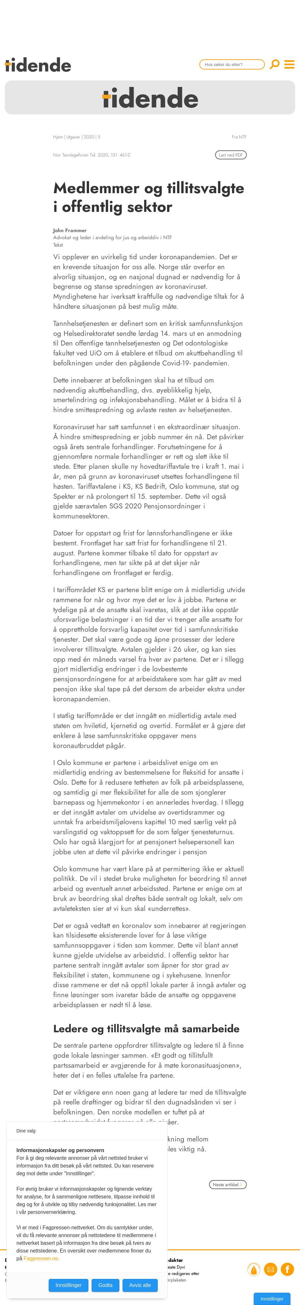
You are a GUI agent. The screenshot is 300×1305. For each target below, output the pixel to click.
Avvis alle (140, 1285)
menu (289, 64)
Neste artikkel (228, 1184)
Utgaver (73, 137)
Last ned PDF (231, 155)
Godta (105, 1285)
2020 (89, 137)
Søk (274, 64)
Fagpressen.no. (41, 1258)
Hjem (58, 137)
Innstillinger (272, 1298)
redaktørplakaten (170, 1280)
